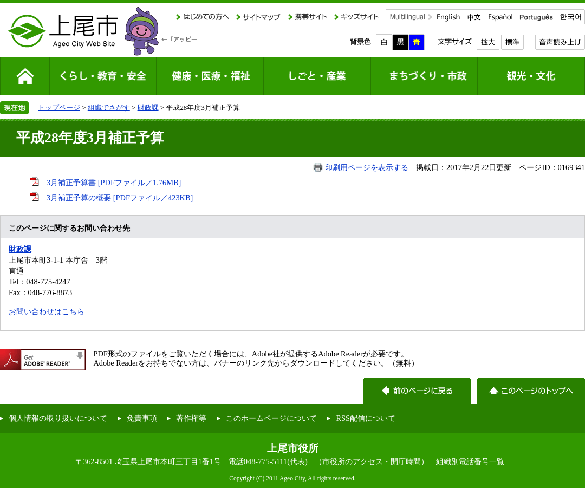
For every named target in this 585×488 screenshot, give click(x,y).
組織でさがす (109, 107)
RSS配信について (365, 418)
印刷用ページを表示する (366, 167)
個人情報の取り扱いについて (58, 418)
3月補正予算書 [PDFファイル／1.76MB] (114, 182)
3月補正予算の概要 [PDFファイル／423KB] (120, 197)
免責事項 (142, 418)
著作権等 (191, 418)
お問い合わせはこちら (46, 311)
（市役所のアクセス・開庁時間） (371, 461)
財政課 (148, 107)
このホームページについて (271, 418)
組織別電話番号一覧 (470, 461)
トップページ (59, 107)
